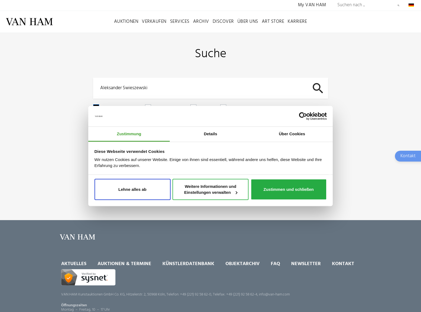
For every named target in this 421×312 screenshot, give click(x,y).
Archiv (201, 21)
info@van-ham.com (274, 294)
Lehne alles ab (132, 189)
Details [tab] (210, 133)
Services (180, 21)
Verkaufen (154, 21)
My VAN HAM (312, 5)
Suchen (398, 5)
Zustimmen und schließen (288, 189)
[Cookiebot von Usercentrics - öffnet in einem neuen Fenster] (303, 116)
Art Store (273, 21)
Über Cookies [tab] (292, 133)
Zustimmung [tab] (129, 133)
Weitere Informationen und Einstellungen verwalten (210, 189)
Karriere (297, 21)
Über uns (247, 21)
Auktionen (126, 21)
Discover (223, 21)
